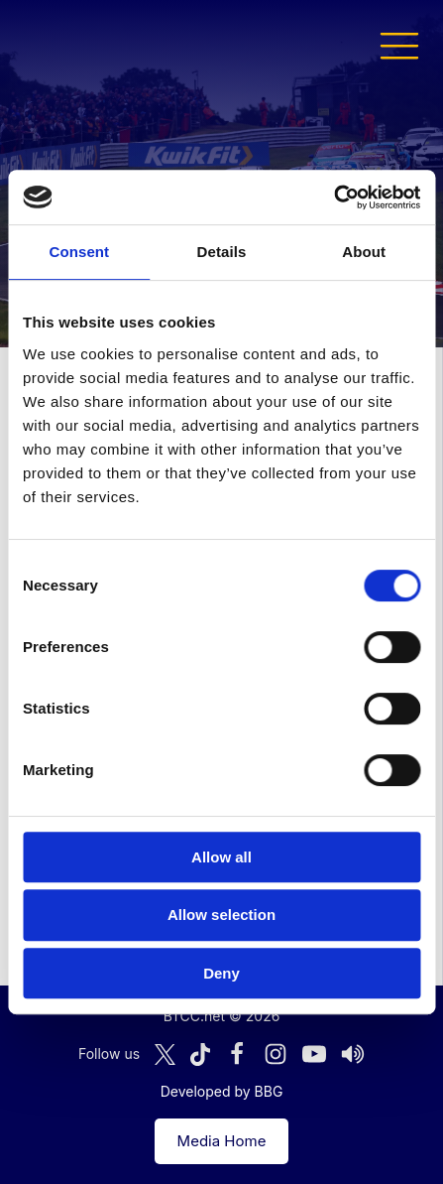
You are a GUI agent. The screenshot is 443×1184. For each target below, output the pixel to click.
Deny (221, 973)
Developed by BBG (222, 1091)
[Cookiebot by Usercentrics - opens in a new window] (333, 197)
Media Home (222, 1140)
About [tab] (364, 251)
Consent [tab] (79, 251)
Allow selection (221, 914)
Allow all (221, 857)
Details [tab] (222, 251)
